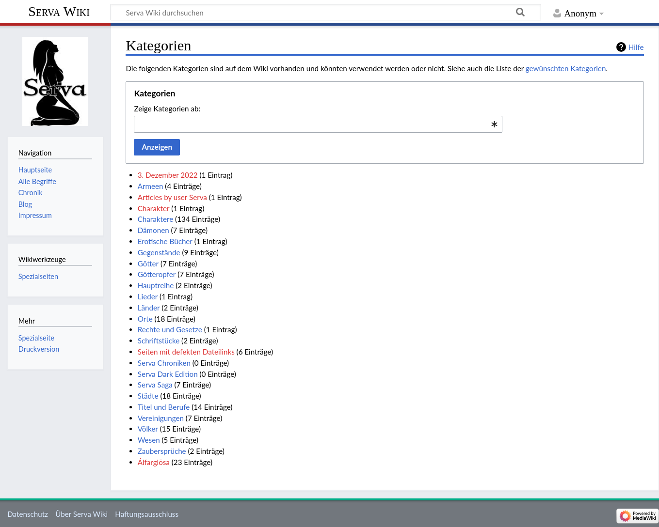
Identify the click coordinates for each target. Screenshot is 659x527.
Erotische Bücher (165, 241)
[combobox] (318, 124)
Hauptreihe (156, 285)
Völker (148, 428)
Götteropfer (157, 274)
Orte (145, 318)
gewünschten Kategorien (566, 68)
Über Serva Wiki (81, 514)
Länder (149, 307)
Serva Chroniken (164, 362)
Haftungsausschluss (146, 514)
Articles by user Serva (172, 197)
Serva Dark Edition (168, 374)
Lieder (148, 296)
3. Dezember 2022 (168, 174)
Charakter (154, 208)
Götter (148, 263)
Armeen (150, 186)
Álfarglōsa (154, 462)
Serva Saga (155, 384)
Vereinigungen (161, 418)
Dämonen (153, 230)
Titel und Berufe (164, 407)
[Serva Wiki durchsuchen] (326, 12)
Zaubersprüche (162, 451)
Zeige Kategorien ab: (167, 108)
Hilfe (636, 47)
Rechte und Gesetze (170, 329)
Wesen (149, 439)
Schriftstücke (159, 340)
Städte (148, 395)
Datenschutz (27, 514)
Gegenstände (159, 252)
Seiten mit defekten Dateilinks (186, 351)
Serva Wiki (59, 11)
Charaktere (156, 219)
